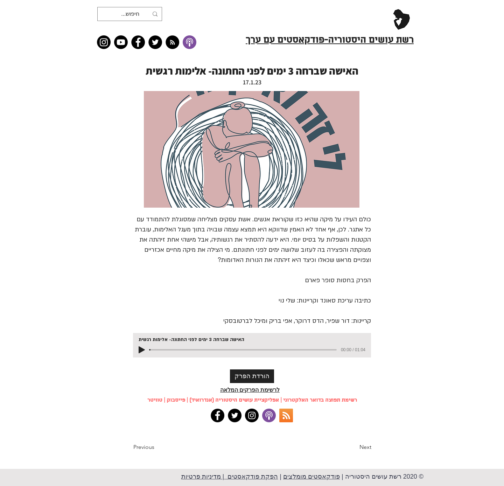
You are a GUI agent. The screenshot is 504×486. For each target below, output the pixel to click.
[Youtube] (121, 42)
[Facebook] (138, 42)
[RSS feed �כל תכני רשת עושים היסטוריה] (172, 42)
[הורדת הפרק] (252, 376)
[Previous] (156, 447)
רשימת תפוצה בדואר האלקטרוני (320, 400)
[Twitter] (155, 42)
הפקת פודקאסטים (252, 476)
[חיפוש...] (130, 14)
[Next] (353, 447)
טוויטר (154, 400)
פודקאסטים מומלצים (311, 476)
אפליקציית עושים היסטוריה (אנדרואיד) (234, 400)
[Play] (142, 349)
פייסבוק (176, 400)
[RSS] (286, 415)
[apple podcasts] (269, 415)
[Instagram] (104, 42)
